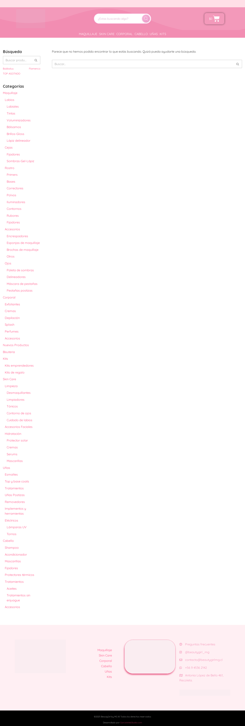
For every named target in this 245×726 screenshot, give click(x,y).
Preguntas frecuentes (197, 644)
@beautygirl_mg (194, 652)
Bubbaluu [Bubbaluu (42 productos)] (8, 68)
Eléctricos (11, 520)
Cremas (10, 311)
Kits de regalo (14, 372)
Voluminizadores (19, 120)
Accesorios (12, 229)
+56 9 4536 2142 (193, 668)
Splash (9, 324)
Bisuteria (9, 352)
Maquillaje (88, 34)
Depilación (12, 318)
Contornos (14, 209)
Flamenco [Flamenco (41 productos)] (34, 68)
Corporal (124, 34)
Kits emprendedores (19, 365)
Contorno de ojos (19, 413)
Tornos (11, 534)
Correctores (15, 188)
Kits (163, 34)
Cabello (141, 34)
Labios (9, 100)
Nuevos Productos (16, 345)
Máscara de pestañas (22, 284)
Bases (11, 181)
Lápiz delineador (18, 140)
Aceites (12, 588)
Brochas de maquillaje (22, 250)
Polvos (11, 195)
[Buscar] (146, 19)
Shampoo (12, 547)
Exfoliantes (12, 304)
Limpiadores (15, 399)
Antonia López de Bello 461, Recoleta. (201, 677)
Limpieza (11, 386)
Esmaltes (11, 474)
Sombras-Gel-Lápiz (20, 161)
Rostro (9, 168)
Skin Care (106, 34)
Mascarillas (15, 461)
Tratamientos (14, 488)
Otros (11, 256)
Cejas (9, 147)
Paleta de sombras (20, 270)
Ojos (8, 263)
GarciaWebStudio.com (131, 722)
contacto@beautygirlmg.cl (201, 660)
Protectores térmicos (19, 575)
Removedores (15, 502)
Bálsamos (14, 127)
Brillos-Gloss (15, 134)
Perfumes (12, 331)
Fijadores (13, 154)
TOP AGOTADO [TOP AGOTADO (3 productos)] (11, 73)
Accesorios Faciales (19, 427)
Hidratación (13, 434)
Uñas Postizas (15, 495)
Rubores (13, 215)
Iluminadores (16, 202)
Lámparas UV (17, 527)
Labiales (13, 106)
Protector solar (17, 440)
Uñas (154, 34)
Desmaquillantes (19, 393)
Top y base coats (17, 481)
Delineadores (16, 277)
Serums (12, 454)
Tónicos (12, 406)
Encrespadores (17, 236)
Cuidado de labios (19, 420)
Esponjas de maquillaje (23, 243)
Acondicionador (16, 554)
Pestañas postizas (20, 290)
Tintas (11, 113)
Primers (12, 175)
